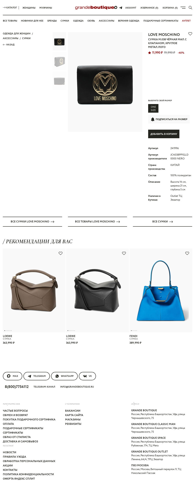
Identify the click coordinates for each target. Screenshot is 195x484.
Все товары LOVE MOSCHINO (97, 210)
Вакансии (72, 395)
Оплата (8, 406)
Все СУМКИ (162, 210)
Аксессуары (108, 20)
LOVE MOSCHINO (164, 34)
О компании (72, 389)
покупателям (11, 389)
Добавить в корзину (163, 128)
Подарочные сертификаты (23, 409)
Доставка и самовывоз (21, 419)
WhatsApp (64, 363)
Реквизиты (73, 406)
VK (88, 363)
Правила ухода (14, 433)
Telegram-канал (46, 373)
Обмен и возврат (16, 399)
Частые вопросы (16, 395)
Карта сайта (74, 399)
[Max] (116, 7)
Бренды (52, 20)
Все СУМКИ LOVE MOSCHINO (32, 210)
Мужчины (45, 7)
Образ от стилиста (17, 416)
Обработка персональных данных (29, 436)
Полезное (8, 423)
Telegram (36, 363)
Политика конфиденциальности (28, 446)
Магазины (72, 402)
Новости (9, 429)
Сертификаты (13, 413)
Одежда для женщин (16, 33)
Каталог (10, 7)
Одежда (78, 20)
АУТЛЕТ (187, 20)
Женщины (28, 7)
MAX (12, 363)
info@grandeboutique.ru (79, 373)
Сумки (66, 20)
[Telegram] (121, 7)
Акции (7, 440)
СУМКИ (27, 37)
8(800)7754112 (18, 373)
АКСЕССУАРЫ (11, 37)
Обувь (92, 20)
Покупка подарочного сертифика (29, 402)
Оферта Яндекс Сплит (19, 450)
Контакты (10, 443)
